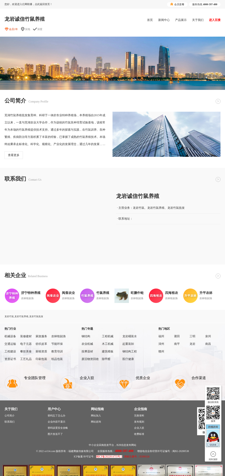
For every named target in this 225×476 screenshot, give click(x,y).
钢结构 (86, 336)
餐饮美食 (26, 351)
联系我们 (9, 421)
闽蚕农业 (68, 293)
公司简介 (9, 415)
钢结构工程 (129, 351)
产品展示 (181, 19)
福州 (161, 336)
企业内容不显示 (56, 421)
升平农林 (205, 293)
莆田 (177, 336)
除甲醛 (106, 359)
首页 (150, 19)
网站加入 (96, 415)
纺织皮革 (41, 343)
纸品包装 (57, 359)
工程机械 (107, 336)
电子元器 (26, 343)
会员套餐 (177, 4)
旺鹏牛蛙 (137, 293)
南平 (177, 343)
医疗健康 (128, 359)
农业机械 (87, 343)
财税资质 (41, 351)
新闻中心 (164, 19)
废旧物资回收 (90, 359)
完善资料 (139, 415)
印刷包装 (41, 359)
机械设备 (10, 336)
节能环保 (57, 343)
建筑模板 (107, 351)
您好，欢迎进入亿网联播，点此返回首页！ (28, 4)
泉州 (208, 336)
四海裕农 (171, 293)
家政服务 (41, 336)
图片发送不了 (55, 434)
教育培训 (57, 351)
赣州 (161, 351)
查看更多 (13, 155)
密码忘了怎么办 (56, 415)
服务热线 (204, 4)
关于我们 (198, 19)
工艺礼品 (26, 359)
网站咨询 (96, 421)
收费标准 (139, 434)
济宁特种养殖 (30, 293)
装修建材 (26, 336)
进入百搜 (214, 19)
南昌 (208, 343)
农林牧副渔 (58, 336)
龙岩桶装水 (129, 336)
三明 (192, 336)
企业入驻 (139, 428)
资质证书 (10, 359)
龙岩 (192, 343)
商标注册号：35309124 (136, 456)
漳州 (161, 343)
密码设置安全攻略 (58, 428)
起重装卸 (128, 343)
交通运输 (10, 343)
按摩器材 (87, 351)
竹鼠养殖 (102, 293)
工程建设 (10, 351)
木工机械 (107, 343)
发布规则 (139, 421)
